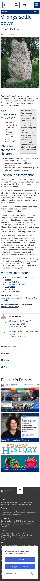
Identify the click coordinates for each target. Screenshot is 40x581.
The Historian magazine (9, 545)
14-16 (17, 533)
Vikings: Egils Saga (12, 282)
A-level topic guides (8, 535)
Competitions (30, 513)
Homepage (5, 502)
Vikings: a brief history (10, 307)
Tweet (5, 367)
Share (5, 360)
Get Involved (27, 502)
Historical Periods (25, 545)
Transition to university (24, 535)
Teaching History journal (9, 525)
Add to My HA (9, 347)
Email (5, 353)
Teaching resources (26, 525)
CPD (11, 511)
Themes (35, 545)
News (12, 502)
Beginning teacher (20, 511)
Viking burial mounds (13, 291)
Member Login (15, 504)
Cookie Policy (19, 553)
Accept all (20, 560)
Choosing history (7, 537)
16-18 (22, 533)
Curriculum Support (8, 521)
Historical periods (7, 533)
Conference (17, 514)
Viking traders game (28, 232)
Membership (26, 504)
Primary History (6, 514)
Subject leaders (6, 513)
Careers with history (21, 537)
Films (14, 539)
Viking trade (10, 287)
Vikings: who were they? (15, 284)
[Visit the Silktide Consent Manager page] (32, 573)
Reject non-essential (20, 567)
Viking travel (10, 289)
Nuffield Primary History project (19, 99)
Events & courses (23, 539)
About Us (18, 502)
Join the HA (5, 504)
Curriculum (5, 511)
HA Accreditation (19, 513)
